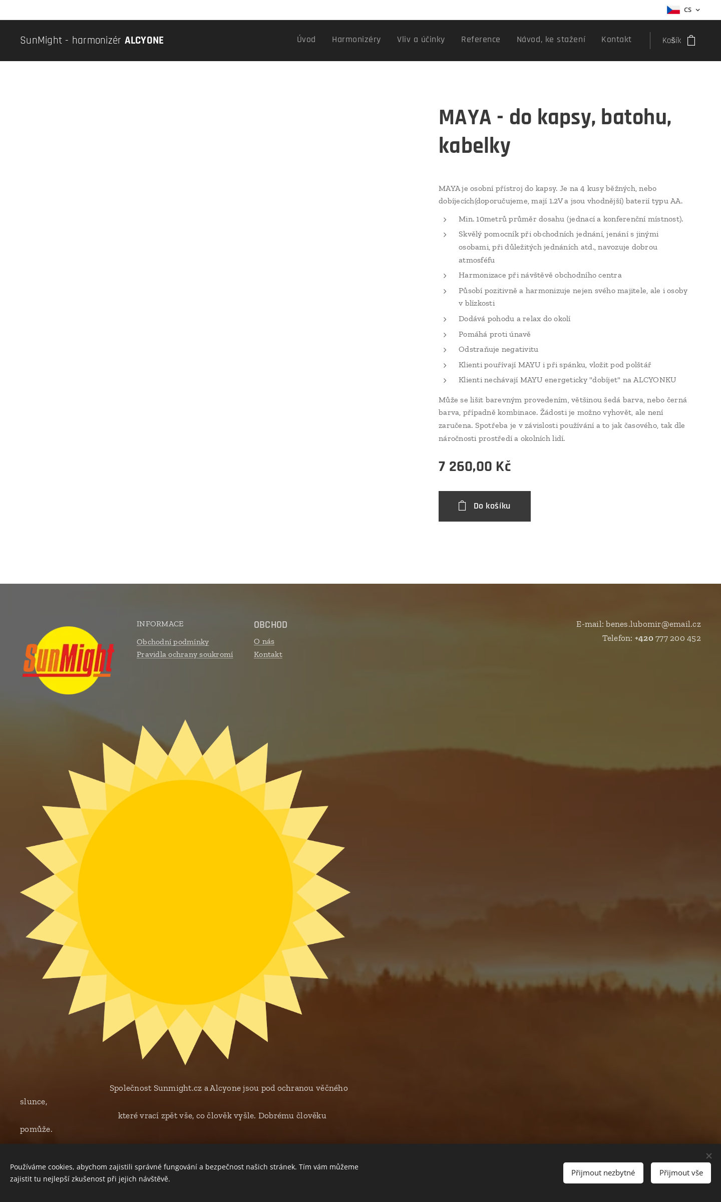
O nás (264, 641)
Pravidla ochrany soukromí (185, 654)
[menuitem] (546, 40)
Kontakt (268, 654)
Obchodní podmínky (173, 641)
